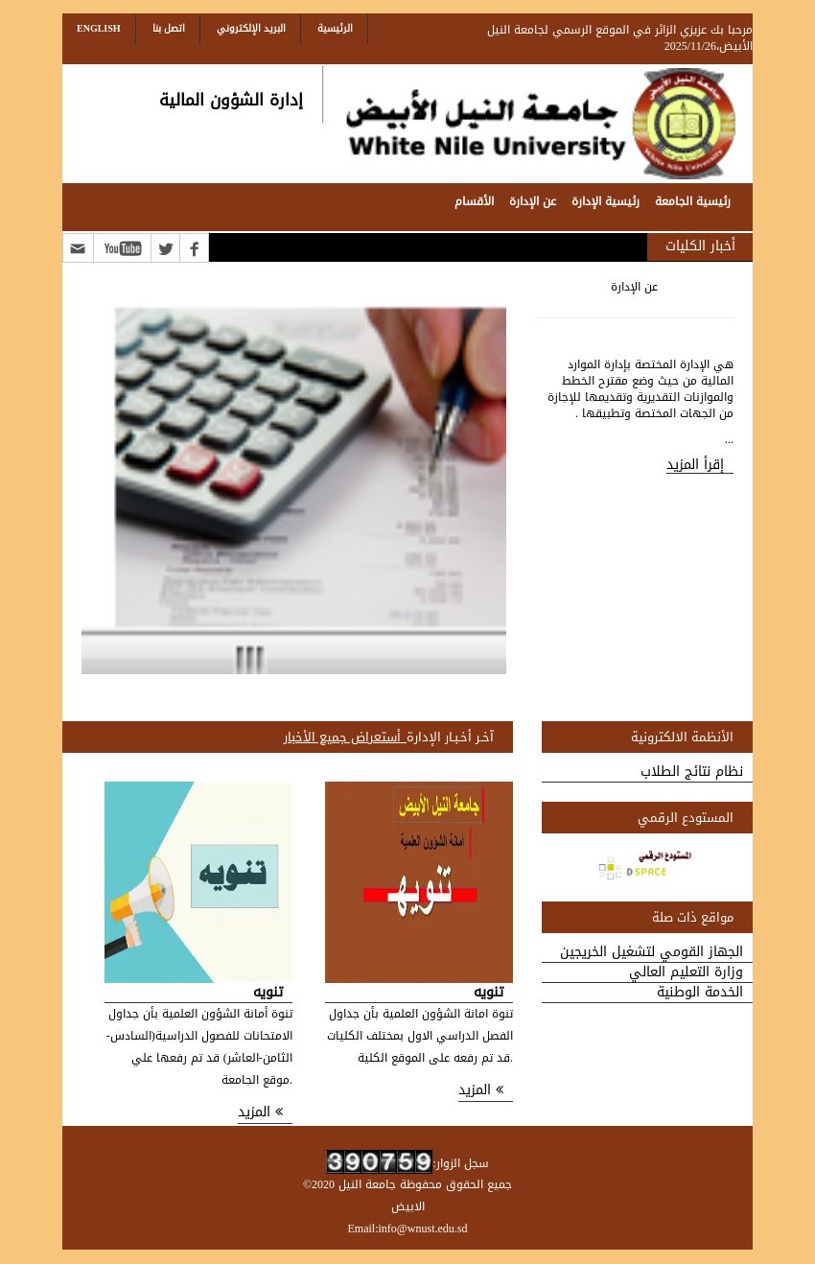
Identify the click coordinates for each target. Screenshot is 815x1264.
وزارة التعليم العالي (686, 973)
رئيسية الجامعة (693, 201)
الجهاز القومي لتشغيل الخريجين (651, 953)
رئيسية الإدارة (605, 201)
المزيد (480, 1090)
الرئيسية (335, 28)
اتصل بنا (168, 28)
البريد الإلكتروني (251, 28)
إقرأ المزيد (695, 465)
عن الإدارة (532, 201)
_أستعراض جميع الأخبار (346, 737)
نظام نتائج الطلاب (691, 772)
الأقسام (474, 201)
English (99, 28)
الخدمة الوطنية (700, 993)
